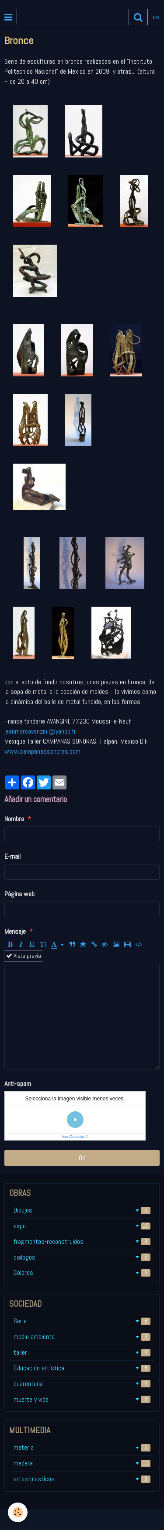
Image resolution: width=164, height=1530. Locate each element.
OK (82, 1157)
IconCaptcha (73, 1136)
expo (82, 1225)
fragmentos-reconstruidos (82, 1241)
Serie (82, 1320)
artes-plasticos (82, 1478)
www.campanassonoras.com (42, 751)
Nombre (14, 818)
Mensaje (15, 931)
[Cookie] (18, 1512)
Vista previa (23, 956)
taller (82, 1352)
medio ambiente (82, 1336)
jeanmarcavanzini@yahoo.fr (40, 731)
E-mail (12, 856)
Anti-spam (17, 1083)
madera (82, 1463)
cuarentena (82, 1383)
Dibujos (82, 1210)
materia (82, 1447)
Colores (82, 1272)
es (156, 16)
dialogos (82, 1257)
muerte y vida (82, 1399)
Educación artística (82, 1368)
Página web (19, 893)
